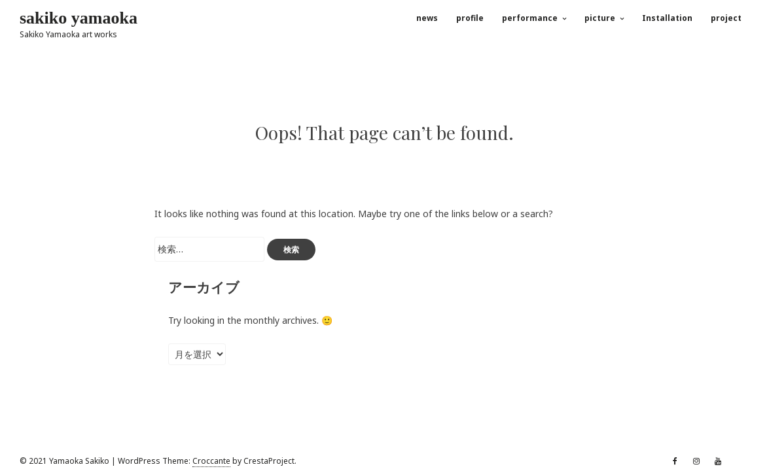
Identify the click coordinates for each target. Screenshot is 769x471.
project (726, 18)
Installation (667, 18)
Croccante (211, 460)
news (427, 18)
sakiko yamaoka (78, 18)
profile (470, 18)
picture (599, 18)
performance (530, 18)
